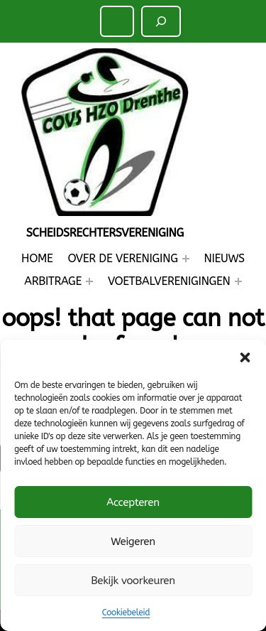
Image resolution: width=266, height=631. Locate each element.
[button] (245, 357)
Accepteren (132, 502)
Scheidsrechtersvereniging (105, 232)
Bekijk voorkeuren (133, 580)
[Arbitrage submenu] (89, 281)
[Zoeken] (161, 21)
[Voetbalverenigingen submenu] (238, 281)
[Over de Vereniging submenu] (185, 258)
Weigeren (133, 541)
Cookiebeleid (126, 612)
